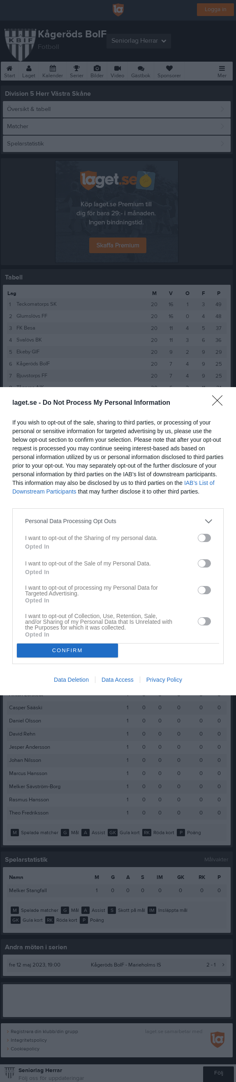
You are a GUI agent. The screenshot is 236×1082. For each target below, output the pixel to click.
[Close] (220, 403)
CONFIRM (67, 650)
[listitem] (118, 521)
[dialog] (118, 541)
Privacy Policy (164, 679)
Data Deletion (71, 679)
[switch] (204, 538)
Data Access (118, 679)
